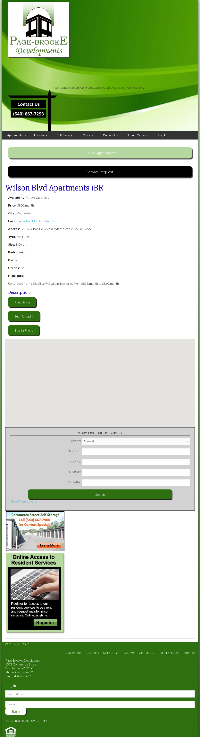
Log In (162, 135)
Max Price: (129, 461)
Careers (88, 135)
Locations (40, 135)
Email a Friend (23, 330)
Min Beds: (129, 472)
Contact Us (110, 135)
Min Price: (129, 451)
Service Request (100, 171)
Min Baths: (129, 482)
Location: (130, 441)
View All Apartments (23, 501)
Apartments (14, 135)
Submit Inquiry (24, 316)
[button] (100, 381)
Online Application (100, 152)
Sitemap (189, 652)
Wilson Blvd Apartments (38, 221)
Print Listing (22, 302)
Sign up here (39, 720)
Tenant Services (137, 135)
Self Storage (65, 135)
